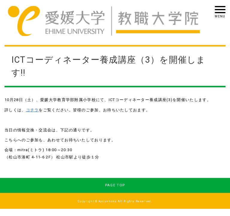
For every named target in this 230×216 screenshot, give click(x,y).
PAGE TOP (115, 185)
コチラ (32, 110)
